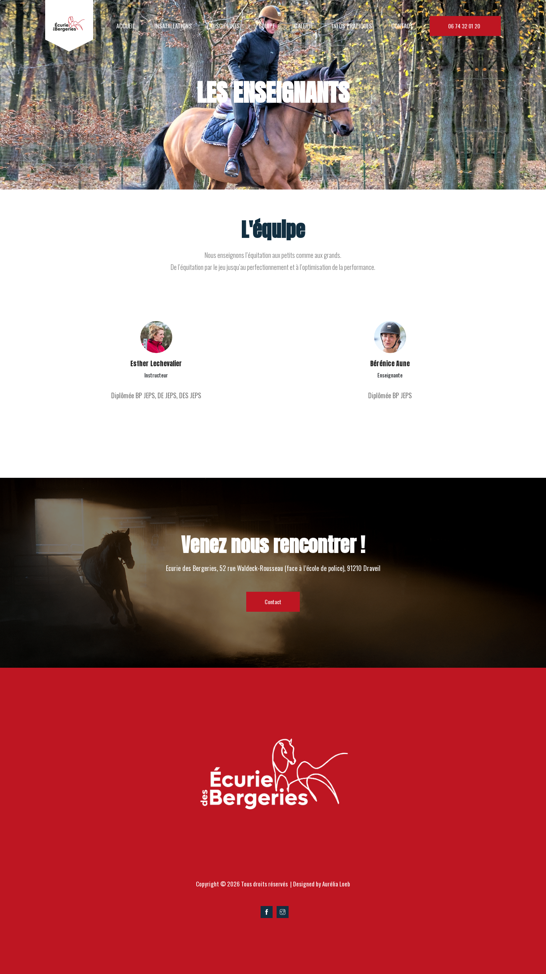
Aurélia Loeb (336, 883)
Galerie (303, 25)
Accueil (125, 25)
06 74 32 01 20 (465, 26)
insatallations (173, 25)
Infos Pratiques (352, 25)
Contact (402, 25)
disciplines (225, 25)
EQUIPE (267, 25)
